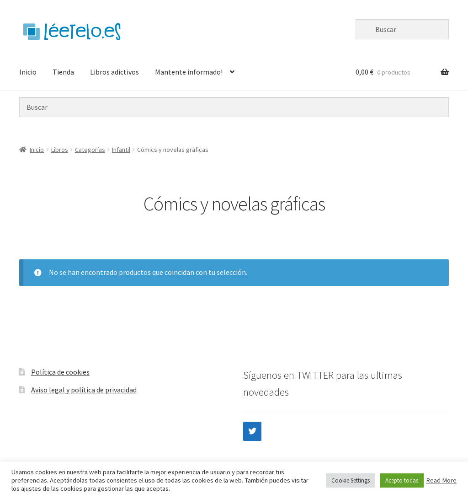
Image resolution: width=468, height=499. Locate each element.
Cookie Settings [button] (350, 480)
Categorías (90, 149)
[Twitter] (252, 431)
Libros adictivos (114, 71)
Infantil (121, 149)
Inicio (28, 71)
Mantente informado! (189, 71)
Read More (441, 480)
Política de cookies (60, 371)
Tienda (63, 71)
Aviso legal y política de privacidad (84, 389)
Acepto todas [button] (401, 480)
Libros (59, 149)
